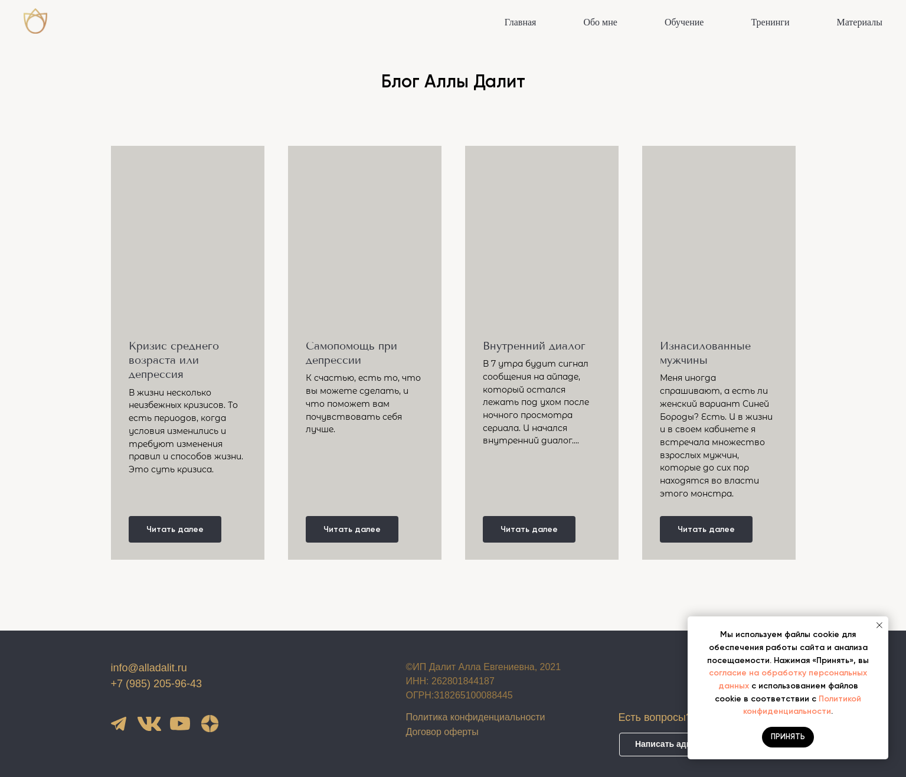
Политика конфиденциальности (475, 717)
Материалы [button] (859, 22)
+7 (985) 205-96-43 (156, 684)
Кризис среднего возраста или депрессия (174, 360)
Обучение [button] (684, 22)
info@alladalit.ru (149, 668)
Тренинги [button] (770, 22)
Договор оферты (442, 732)
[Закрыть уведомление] (879, 625)
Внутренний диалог (534, 345)
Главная (521, 22)
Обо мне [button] (600, 22)
